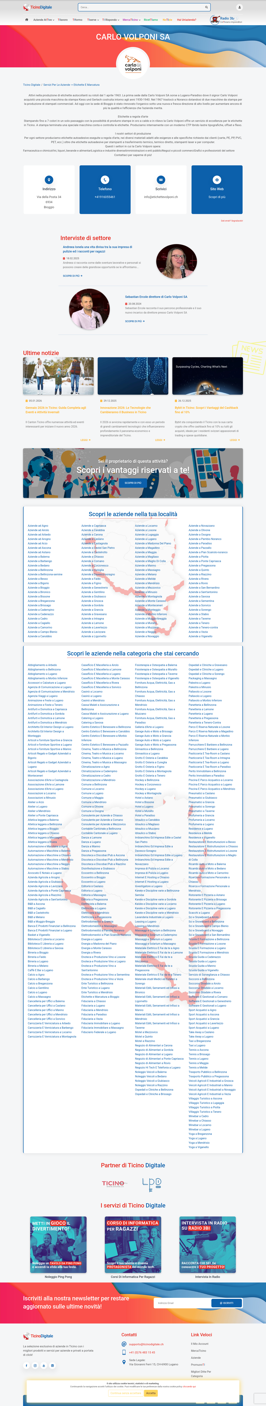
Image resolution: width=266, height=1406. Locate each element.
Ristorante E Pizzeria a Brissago (208, 899)
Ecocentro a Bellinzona (95, 873)
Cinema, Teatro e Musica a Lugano (102, 758)
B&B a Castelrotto (38, 912)
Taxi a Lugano (197, 1045)
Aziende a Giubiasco (93, 596)
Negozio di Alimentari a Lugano (154, 1054)
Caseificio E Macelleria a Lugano (100, 674)
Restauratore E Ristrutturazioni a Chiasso (213, 846)
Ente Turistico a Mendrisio (97, 992)
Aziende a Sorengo (200, 609)
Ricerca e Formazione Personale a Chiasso (209, 879)
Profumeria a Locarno (202, 819)
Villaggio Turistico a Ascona (205, 1098)
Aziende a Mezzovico (147, 587)
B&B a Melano (36, 917)
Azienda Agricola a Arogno (44, 877)
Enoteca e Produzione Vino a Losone (103, 957)
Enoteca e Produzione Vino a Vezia (102, 979)
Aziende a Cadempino (41, 609)
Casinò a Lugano (91, 696)
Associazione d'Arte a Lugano (45, 789)
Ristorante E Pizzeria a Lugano (207, 904)
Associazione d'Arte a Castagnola (48, 780)
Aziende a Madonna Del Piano (153, 543)
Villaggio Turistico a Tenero (205, 1111)
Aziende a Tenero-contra (203, 627)
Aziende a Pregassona (202, 565)
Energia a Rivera (91, 952)
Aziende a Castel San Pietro (98, 547)
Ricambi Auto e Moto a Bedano (207, 868)
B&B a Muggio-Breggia (41, 921)
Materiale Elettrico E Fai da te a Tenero (158, 974)
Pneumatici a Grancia (201, 802)
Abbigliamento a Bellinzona (44, 669)
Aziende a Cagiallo (39, 623)
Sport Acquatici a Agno (202, 1010)
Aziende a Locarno (146, 525)
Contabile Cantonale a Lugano (99, 833)
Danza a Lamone (91, 837)
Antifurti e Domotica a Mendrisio (47, 722)
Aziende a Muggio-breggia (150, 618)
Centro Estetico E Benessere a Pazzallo (104, 744)
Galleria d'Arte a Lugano (149, 727)
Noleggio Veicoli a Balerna (151, 1072)
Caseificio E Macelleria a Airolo (100, 665)
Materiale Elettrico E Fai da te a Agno (157, 948)
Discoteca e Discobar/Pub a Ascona (103, 855)
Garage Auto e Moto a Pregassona (155, 744)
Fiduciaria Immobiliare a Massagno (102, 1027)
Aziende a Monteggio (147, 609)
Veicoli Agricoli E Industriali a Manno (211, 1085)
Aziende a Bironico (39, 592)
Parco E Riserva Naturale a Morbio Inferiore (209, 738)
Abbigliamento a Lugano (42, 674)
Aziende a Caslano (92, 539)
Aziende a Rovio (198, 583)
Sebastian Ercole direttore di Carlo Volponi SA (156, 297)
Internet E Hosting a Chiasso (152, 877)
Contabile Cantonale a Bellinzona (101, 828)
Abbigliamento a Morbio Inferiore (48, 678)
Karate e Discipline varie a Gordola (155, 899)
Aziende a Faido (91, 578)
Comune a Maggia (92, 797)
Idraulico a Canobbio (147, 819)
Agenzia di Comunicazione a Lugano (50, 687)
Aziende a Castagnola (94, 543)
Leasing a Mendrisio (147, 926)
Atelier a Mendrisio (39, 811)
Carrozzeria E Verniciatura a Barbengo (50, 1027)
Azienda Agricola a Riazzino (44, 895)
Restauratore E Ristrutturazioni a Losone (213, 850)
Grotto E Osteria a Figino (149, 766)
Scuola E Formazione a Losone (207, 943)
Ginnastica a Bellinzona (149, 749)
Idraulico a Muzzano (147, 828)
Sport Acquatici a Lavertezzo (206, 1023)
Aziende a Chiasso (92, 556)
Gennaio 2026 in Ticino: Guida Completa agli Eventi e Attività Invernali (56, 410)
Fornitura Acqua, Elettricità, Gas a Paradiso (155, 720)
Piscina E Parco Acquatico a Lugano (210, 784)
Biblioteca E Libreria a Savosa (45, 948)
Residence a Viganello (202, 837)
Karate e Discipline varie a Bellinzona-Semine (157, 893)
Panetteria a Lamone (201, 709)
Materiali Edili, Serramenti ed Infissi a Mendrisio (157, 1017)
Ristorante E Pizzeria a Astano (207, 895)
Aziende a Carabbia (93, 530)
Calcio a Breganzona (40, 983)
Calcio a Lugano (37, 992)
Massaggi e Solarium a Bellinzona (155, 930)
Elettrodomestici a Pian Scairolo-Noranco (106, 934)
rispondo (109, 19)
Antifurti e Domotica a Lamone (46, 718)
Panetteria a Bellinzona (202, 704)
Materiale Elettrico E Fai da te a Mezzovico (153, 959)
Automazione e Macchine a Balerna (49, 850)
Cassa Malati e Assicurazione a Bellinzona (100, 707)
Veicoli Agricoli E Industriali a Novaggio (212, 1089)
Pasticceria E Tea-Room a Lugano (209, 762)
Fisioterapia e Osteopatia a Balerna (156, 665)
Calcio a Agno (36, 974)
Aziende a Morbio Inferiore (151, 614)
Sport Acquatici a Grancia (204, 1019)
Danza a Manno (90, 846)
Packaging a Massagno (203, 678)
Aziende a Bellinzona (40, 570)
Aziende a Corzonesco (94, 565)
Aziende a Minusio (146, 592)
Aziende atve (42, 19)
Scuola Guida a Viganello (203, 970)
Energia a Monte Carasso (96, 948)
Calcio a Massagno (39, 996)
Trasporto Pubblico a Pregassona (209, 1076)
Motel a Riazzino (145, 1041)
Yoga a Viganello (199, 1147)
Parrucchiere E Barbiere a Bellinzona (210, 744)
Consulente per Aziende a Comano (102, 819)
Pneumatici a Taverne (202, 811)
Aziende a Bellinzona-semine (45, 574)
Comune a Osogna (92, 811)
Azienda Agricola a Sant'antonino (48, 899)
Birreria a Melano (38, 965)
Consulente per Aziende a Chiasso (102, 815)
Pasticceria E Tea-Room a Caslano (209, 753)
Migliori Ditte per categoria (201, 1374)
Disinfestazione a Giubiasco (98, 868)
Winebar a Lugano (199, 1129)
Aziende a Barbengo (40, 561)
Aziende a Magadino (147, 547)
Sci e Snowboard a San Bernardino (209, 934)
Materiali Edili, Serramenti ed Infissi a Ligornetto (157, 999)
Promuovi (198, 1364)
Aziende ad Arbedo (39, 534)
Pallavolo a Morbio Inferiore (205, 700)
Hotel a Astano (144, 797)
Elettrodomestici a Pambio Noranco (102, 930)
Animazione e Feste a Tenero (45, 704)
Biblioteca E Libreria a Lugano (45, 943)
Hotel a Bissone (144, 802)
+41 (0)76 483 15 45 (142, 1352)
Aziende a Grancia (92, 609)
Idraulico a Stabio (145, 833)
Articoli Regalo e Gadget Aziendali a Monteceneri (49, 773)
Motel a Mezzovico (146, 1032)
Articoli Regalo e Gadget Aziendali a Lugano (49, 764)
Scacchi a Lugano (199, 912)
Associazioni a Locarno (42, 793)
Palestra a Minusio (200, 687)
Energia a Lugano (91, 939)
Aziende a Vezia (198, 632)
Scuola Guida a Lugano (202, 961)
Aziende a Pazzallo (200, 547)
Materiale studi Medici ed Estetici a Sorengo (156, 981)
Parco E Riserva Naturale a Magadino (211, 731)
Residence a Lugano (201, 828)
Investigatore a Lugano (149, 886)
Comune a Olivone (92, 806)
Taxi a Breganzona (200, 1041)
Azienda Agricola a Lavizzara (45, 886)
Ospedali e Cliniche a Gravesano (208, 665)
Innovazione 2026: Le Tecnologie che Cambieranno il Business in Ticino (125, 410)
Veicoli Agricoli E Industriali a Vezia (210, 1094)
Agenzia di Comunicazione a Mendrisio (51, 691)
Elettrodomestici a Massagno (99, 926)
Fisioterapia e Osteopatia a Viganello (157, 678)
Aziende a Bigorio (38, 583)
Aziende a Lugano (146, 539)
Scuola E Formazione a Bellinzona (209, 939)
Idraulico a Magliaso (147, 824)
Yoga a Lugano (197, 1138)
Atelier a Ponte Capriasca (43, 815)
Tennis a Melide (198, 1067)
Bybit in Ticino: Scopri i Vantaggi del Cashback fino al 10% (206, 410)
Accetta (151, 1393)
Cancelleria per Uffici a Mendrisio (48, 1014)
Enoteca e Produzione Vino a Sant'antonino (98, 968)
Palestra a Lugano (199, 682)
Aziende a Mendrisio (147, 583)
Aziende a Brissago (39, 605)
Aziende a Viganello (200, 636)
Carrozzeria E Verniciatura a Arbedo (49, 1023)
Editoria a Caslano (92, 886)
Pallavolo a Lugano (200, 696)
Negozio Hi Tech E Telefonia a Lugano (157, 1067)
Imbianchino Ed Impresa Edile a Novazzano (154, 862)
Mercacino (130, 19)
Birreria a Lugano (38, 961)
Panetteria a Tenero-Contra (205, 722)
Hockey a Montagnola (148, 793)
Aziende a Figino (91, 583)
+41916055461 (105, 197)
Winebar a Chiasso (200, 1120)
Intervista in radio (207, 1277)
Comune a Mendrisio (93, 802)
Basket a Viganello (39, 934)
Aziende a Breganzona (41, 601)
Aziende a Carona (92, 534)
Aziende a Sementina (201, 601)
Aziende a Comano (92, 561)
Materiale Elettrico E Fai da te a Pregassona (153, 968)
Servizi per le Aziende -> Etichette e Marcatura (71, 84)
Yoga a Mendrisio (199, 1142)
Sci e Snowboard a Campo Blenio (209, 926)
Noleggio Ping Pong (58, 1277)
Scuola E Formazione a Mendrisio (209, 952)
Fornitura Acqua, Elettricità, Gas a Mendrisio (155, 702)
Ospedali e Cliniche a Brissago (153, 1094)
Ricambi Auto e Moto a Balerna (207, 864)
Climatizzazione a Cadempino (99, 771)
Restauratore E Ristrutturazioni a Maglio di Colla (212, 857)
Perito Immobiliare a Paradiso (206, 775)
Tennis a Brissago (199, 1054)
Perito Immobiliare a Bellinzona (207, 771)
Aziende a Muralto (146, 623)
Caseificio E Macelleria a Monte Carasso (105, 678)
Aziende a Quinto (199, 570)
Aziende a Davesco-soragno (98, 574)
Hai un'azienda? (186, 19)
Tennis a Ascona (198, 1049)
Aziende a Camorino (40, 627)
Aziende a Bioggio (39, 587)
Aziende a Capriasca (93, 525)
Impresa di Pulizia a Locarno (152, 868)
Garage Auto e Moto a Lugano (153, 740)
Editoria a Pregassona (94, 899)
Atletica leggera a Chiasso (43, 833)
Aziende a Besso (38, 578)
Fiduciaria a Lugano (93, 1005)
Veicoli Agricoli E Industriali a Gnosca (211, 1080)
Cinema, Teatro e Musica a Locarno (102, 753)
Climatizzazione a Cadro (96, 775)
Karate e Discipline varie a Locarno (156, 904)
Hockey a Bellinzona (147, 780)
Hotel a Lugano (144, 806)
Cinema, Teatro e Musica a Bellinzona (103, 749)
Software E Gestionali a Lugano (207, 1005)
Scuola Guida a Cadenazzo (205, 957)
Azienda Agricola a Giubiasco (45, 881)
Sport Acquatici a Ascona (204, 1014)
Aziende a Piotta (198, 556)
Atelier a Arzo (36, 802)
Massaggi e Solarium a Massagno (155, 943)
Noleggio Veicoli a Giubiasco (152, 1080)
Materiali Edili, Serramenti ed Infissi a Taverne (157, 1025)
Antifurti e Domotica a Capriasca (47, 709)
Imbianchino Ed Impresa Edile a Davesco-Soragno (154, 848)
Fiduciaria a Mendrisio (94, 1010)
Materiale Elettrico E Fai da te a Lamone (159, 952)
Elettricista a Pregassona (96, 917)
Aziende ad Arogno (39, 539)
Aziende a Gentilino (93, 592)
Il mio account (199, 1343)
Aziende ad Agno (38, 525)
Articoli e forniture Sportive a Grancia (50, 740)
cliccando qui (189, 1386)
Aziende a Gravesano (94, 614)
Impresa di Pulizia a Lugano (151, 873)
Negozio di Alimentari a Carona (153, 1045)
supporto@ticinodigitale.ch (146, 1344)
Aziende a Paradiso (200, 543)
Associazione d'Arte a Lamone (46, 784)
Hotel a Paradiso (145, 815)
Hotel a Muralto (144, 811)
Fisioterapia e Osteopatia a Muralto (156, 669)
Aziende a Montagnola (148, 596)
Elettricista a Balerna (93, 904)
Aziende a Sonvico (200, 605)
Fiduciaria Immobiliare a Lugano (100, 1023)
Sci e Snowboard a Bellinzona (206, 921)
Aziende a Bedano (39, 565)
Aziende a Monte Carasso (150, 601)
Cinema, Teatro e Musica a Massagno (104, 762)
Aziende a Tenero (199, 623)
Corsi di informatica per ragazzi (133, 1277)
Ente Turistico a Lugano (95, 988)
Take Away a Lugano (201, 1036)
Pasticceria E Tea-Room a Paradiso (210, 766)
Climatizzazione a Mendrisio (98, 780)
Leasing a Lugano (145, 921)
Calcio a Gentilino (38, 988)
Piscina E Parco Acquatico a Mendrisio (212, 789)
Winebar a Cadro (199, 1116)
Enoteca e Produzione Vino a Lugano (103, 961)
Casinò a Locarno (91, 691)
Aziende (196, 1357)
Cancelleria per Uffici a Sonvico (46, 1019)
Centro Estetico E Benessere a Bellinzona (106, 727)
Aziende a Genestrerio (94, 587)
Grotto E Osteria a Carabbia (151, 758)
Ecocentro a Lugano (93, 881)
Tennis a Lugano (198, 1058)
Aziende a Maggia (146, 552)
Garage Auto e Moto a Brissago (154, 731)
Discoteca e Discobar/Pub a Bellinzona (104, 859)
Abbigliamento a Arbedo (42, 665)
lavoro (63, 19)
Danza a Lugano (91, 842)
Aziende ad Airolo (38, 530)
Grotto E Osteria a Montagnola (153, 771)
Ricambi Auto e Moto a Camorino (209, 873)
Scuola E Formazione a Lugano (207, 948)
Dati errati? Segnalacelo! (232, 221)
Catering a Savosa (92, 722)
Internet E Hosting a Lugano (151, 881)
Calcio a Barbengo (39, 979)
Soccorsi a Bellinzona (201, 979)
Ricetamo (151, 19)
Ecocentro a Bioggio (93, 877)
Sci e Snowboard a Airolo (204, 917)
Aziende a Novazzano (202, 525)
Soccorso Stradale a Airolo (205, 983)
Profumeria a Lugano (201, 824)
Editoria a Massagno (93, 895)
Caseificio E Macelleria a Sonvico (101, 687)
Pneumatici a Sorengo (202, 806)
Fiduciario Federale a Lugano (98, 1032)
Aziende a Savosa (199, 596)
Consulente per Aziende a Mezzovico (103, 824)
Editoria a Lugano (91, 890)
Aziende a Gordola (92, 605)
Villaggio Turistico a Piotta (204, 1107)
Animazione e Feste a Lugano (45, 700)
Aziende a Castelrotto (94, 552)
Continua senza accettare (125, 1393)
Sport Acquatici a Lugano (204, 1027)
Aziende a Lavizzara (93, 632)
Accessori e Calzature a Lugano (47, 682)
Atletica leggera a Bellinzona (45, 824)
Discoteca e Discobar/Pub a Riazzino (103, 864)
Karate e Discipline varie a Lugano (155, 908)
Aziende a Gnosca (92, 601)
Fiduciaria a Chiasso (93, 1001)
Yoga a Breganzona (200, 1134)
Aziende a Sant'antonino (203, 592)
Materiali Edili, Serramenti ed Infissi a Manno (157, 1008)
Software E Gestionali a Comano (208, 996)
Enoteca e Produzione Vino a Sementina (105, 974)
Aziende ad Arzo (38, 543)
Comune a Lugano (92, 793)
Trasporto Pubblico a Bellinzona (208, 1072)
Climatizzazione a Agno (95, 766)
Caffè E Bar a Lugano (40, 970)
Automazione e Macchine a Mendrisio (50, 859)
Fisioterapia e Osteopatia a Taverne (156, 674)
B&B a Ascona (36, 904)
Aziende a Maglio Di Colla (150, 561)
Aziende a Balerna (39, 556)
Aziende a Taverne (200, 618)
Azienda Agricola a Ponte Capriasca (49, 890)
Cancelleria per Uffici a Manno (46, 1010)
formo (77, 19)
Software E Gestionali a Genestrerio (210, 1001)
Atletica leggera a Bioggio (43, 828)
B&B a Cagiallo (36, 908)
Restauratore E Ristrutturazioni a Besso (212, 842)
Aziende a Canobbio (40, 636)
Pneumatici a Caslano (202, 793)
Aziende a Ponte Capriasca (205, 561)
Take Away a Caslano (201, 1032)
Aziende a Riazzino (200, 574)
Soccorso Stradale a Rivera (205, 992)
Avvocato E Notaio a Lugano (45, 873)
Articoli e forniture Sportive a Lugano (50, 744)
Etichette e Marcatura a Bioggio (100, 996)
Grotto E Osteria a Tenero (150, 775)
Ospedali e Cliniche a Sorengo (206, 674)
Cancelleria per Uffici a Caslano (46, 1005)
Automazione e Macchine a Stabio (48, 868)
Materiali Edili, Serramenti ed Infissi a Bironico (157, 990)
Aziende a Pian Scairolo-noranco (208, 552)
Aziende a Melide (145, 578)
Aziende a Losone (145, 530)
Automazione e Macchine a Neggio (49, 864)
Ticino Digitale (31, 84)
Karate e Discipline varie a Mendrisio (157, 912)
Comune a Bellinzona (94, 784)
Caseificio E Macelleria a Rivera (100, 682)
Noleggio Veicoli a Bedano (151, 1076)
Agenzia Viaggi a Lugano (43, 696)
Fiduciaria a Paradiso (94, 1014)
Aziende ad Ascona (39, 547)
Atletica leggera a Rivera (42, 842)
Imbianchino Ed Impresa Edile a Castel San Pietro (158, 840)
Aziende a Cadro (38, 618)
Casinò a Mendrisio (93, 700)
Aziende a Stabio (199, 614)
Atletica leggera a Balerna (43, 819)
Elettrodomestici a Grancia (97, 921)
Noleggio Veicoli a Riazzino (151, 1085)
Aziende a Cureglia (92, 570)
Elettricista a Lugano (93, 908)
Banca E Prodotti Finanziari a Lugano (50, 930)
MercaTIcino (198, 1350)
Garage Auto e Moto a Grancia (153, 735)
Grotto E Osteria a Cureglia (151, 762)
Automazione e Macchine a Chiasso (49, 855)
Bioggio (49, 207)
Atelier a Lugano (37, 806)
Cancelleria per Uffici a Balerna (46, 1001)
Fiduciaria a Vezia (92, 1019)
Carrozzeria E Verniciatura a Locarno (50, 1032)
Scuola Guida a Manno (202, 965)
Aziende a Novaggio (147, 636)
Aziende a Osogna (200, 534)
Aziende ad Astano (39, 552)
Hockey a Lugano (145, 789)
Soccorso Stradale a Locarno (206, 988)
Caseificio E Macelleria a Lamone (101, 669)
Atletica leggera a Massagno (45, 837)
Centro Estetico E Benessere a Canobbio (105, 731)
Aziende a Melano (146, 574)
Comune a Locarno (92, 789)
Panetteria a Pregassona (203, 718)
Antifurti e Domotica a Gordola (46, 713)
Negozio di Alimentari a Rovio (152, 1063)
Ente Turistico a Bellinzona (97, 983)
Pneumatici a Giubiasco (203, 797)
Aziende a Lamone (92, 623)
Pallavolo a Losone (200, 691)
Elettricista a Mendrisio (95, 912)
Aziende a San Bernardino (204, 587)
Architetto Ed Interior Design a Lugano (50, 727)
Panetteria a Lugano (201, 713)
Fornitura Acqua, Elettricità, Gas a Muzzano (155, 711)
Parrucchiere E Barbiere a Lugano (209, 749)
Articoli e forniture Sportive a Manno (49, 749)
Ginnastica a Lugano (147, 753)
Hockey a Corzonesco (148, 784)
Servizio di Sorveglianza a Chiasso (209, 974)
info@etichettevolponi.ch (161, 197)
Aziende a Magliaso (147, 556)
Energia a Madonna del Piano (99, 943)
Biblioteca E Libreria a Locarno (46, 939)
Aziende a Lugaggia (147, 534)
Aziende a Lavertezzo (94, 627)
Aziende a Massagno (147, 570)
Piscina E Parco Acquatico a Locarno (211, 780)
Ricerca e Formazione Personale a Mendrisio (209, 888)
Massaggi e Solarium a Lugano (153, 939)
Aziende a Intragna (92, 618)
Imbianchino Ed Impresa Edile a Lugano (158, 855)
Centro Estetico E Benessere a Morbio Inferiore (104, 738)
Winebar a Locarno (200, 1125)
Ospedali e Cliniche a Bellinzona (154, 1089)
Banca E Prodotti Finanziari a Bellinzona (52, 926)
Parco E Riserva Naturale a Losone (209, 727)
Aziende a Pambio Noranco (205, 539)
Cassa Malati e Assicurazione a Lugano (105, 713)
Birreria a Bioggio (38, 952)
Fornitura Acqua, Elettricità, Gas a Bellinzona (155, 685)
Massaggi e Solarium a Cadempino (156, 934)
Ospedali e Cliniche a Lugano (206, 669)
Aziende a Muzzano (147, 627)
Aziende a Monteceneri (149, 605)
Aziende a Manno (145, 565)
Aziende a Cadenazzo (41, 614)
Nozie (167, 19)
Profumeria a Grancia (201, 815)
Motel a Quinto (144, 1036)
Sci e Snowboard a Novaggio (206, 930)
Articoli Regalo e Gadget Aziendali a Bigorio (49, 756)
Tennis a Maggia (198, 1063)
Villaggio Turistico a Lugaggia (206, 1103)
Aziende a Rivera (199, 578)
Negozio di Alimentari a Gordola (154, 1049)
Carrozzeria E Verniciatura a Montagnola (52, 1036)
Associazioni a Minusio (42, 797)
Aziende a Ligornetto (93, 636)
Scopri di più (217, 197)
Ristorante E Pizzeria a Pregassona (210, 908)
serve (91, 19)
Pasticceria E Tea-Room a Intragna (209, 758)
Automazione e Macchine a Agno (48, 846)
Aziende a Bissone (39, 596)
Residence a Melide (200, 833)
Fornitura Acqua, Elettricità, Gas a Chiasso (155, 694)
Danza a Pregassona (93, 850)
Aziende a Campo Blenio (42, 632)
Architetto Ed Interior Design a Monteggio (46, 733)
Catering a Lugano (92, 718)
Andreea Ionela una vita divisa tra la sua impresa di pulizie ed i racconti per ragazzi (97, 249)
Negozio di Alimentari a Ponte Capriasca (159, 1058)
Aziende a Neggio (145, 632)
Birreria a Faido (37, 957)
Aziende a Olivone (199, 530)
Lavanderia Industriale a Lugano (154, 917)
